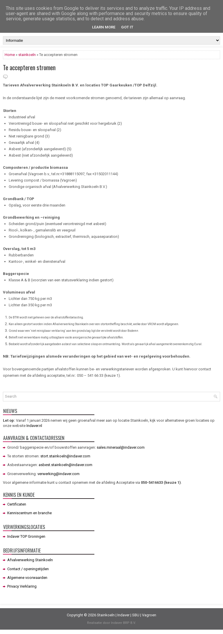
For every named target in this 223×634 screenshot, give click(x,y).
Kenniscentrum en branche (29, 513)
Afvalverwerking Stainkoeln (30, 560)
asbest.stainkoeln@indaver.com (65, 465)
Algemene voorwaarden (27, 577)
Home (10, 54)
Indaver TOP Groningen (26, 536)
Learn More (103, 27)
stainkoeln (27, 54)
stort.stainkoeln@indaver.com (65, 456)
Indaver (123, 615)
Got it (127, 27)
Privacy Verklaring (22, 586)
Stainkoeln (106, 615)
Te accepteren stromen (29, 67)
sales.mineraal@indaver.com (121, 447)
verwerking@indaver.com (58, 474)
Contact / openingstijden (28, 569)
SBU (135, 615)
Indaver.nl (34, 425)
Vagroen (149, 615)
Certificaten (16, 504)
